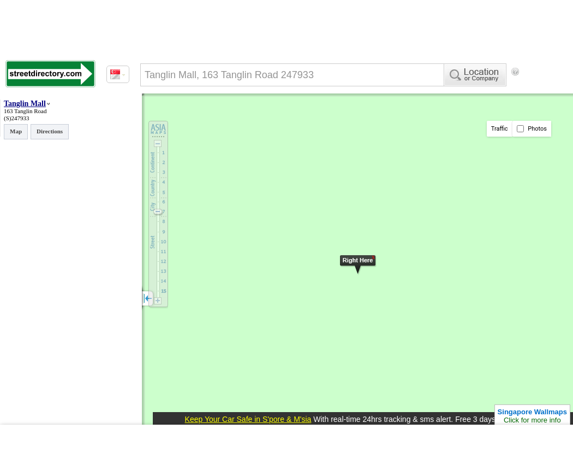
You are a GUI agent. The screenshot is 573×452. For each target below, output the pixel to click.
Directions (50, 131)
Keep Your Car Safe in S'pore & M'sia (248, 419)
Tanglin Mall (25, 103)
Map (16, 131)
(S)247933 (16, 118)
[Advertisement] (185, 116)
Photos (532, 128)
